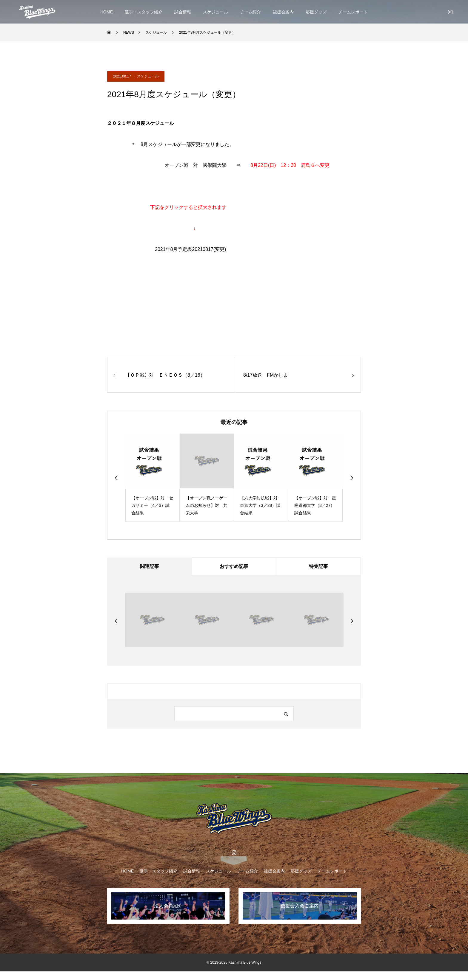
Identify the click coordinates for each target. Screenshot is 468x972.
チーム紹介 (250, 12)
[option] (152, 477)
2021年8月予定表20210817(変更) (190, 249)
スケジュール (215, 12)
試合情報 (182, 12)
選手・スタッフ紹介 (143, 12)
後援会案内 (283, 12)
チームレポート (353, 12)
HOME (106, 12)
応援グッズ (316, 12)
